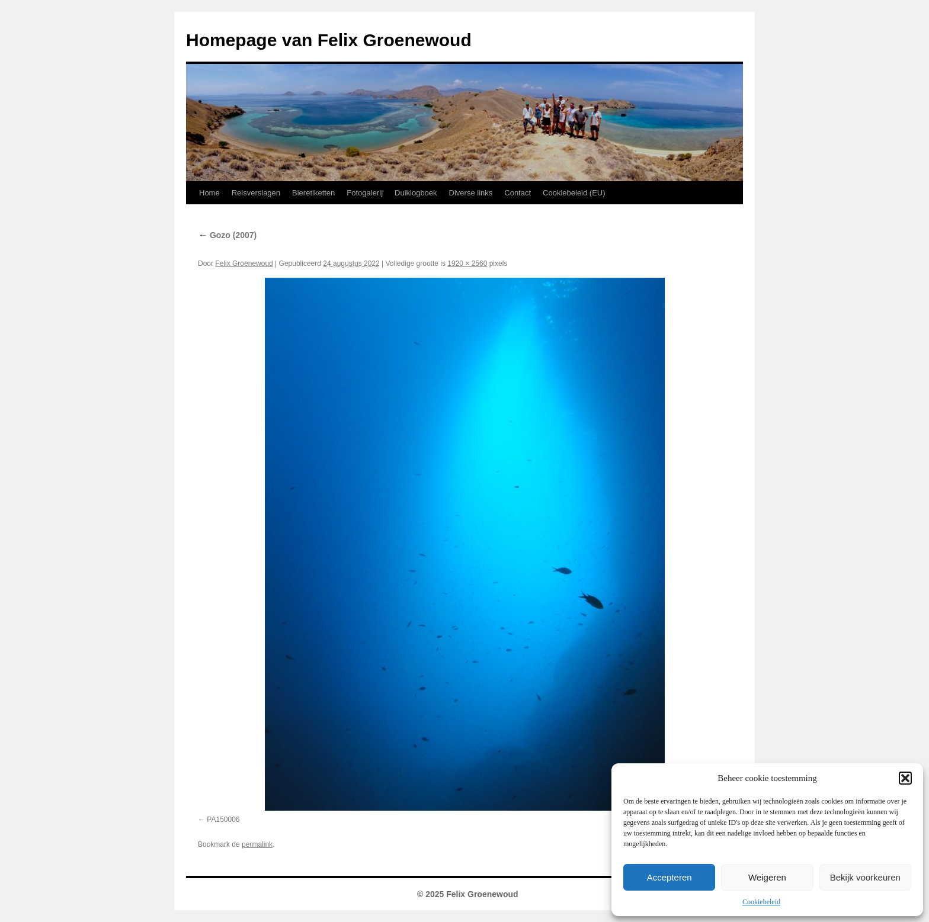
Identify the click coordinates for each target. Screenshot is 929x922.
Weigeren (767, 877)
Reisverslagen (256, 192)
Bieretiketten (313, 192)
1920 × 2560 (467, 263)
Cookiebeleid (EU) (574, 192)
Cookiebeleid (761, 902)
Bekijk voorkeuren (865, 877)
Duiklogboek (416, 192)
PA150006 (223, 819)
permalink (257, 844)
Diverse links (471, 192)
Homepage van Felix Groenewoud (329, 40)
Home (209, 192)
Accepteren (669, 877)
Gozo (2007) (227, 235)
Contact (517, 192)
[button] (905, 778)
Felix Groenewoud (244, 263)
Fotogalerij (365, 192)
